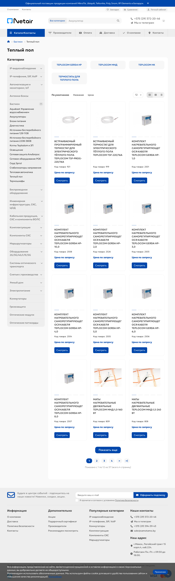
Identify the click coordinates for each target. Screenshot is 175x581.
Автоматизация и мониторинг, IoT (26, 86)
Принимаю (160, 572)
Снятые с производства (26, 274)
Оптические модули (22, 314)
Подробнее (55, 576)
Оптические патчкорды (24, 322)
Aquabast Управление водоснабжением (22, 111)
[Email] (104, 495)
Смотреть (62, 180)
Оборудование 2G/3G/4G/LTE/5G (26, 253)
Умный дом (26, 282)
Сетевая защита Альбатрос (25, 154)
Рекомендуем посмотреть (63, 530)
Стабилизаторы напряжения (25, 167)
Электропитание (26, 290)
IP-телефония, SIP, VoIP (26, 76)
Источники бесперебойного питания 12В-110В (25, 132)
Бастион (18, 41)
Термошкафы (17, 181)
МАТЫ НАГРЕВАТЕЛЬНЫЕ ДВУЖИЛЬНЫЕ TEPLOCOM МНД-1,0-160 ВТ (108, 406)
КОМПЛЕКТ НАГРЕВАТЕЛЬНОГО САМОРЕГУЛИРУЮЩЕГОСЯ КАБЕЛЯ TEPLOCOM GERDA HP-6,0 (146, 323)
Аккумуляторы (18, 116)
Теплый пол (16, 176)
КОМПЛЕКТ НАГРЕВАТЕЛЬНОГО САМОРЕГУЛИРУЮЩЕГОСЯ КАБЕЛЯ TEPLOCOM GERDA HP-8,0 (68, 408)
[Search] (94, 21)
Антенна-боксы (19, 95)
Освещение (16, 149)
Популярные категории (106, 511)
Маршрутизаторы (26, 243)
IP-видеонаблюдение (26, 68)
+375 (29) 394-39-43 (145, 526)
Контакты (26, 9)
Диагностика (17, 125)
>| (127, 460)
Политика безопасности (20, 526)
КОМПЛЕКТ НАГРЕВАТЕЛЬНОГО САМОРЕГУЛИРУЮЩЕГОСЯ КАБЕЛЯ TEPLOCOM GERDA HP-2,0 (107, 238)
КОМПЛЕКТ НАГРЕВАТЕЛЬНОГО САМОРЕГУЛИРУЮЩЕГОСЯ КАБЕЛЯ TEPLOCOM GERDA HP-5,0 (107, 323)
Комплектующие (26, 227)
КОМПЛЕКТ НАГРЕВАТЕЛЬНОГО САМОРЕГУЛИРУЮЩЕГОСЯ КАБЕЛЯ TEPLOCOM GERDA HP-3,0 (146, 238)
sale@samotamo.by (145, 530)
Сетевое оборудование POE (25, 158)
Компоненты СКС (26, 235)
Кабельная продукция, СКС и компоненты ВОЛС (26, 217)
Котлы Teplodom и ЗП (21, 145)
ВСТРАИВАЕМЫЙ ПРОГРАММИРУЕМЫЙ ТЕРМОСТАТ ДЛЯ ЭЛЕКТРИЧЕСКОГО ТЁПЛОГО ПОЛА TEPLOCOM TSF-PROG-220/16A (68, 151)
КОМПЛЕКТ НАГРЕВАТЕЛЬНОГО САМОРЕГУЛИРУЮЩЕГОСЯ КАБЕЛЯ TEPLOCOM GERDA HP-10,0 (68, 238)
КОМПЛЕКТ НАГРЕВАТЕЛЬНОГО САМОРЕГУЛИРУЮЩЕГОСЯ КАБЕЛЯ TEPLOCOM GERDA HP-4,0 (68, 323)
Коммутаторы (18, 298)
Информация (17, 511)
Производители (60, 32)
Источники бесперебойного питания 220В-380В (25, 139)
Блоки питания (18, 121)
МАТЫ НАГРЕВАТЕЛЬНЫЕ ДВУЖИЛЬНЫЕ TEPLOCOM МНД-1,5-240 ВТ (146, 406)
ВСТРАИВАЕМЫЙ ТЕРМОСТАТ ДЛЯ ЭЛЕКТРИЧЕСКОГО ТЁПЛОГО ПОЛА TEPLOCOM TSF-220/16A (107, 148)
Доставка (107, 32)
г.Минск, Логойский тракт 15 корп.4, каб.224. (150, 546)
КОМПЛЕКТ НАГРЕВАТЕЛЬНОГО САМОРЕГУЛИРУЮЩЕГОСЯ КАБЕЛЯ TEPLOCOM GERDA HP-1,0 (146, 150)
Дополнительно (60, 511)
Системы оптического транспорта (26, 264)
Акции (51, 516)
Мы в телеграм (141, 23)
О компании (13, 9)
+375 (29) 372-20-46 (144, 19)
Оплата (85, 32)
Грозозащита (18, 306)
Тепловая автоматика (21, 172)
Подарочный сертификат (62, 521)
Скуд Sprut (16, 163)
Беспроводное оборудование (26, 191)
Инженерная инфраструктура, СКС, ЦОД (26, 204)
